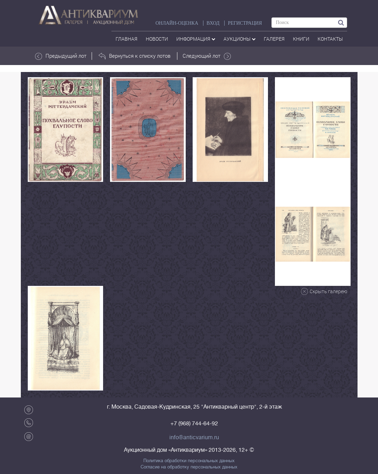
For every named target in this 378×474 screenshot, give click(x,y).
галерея (274, 38)
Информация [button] (195, 38)
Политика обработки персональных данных (189, 461)
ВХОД (213, 23)
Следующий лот (207, 56)
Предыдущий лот (60, 56)
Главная (126, 38)
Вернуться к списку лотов (134, 56)
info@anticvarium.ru (194, 437)
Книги (301, 38)
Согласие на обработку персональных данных (189, 467)
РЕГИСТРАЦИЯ (245, 23)
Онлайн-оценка (177, 23)
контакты (330, 38)
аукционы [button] (239, 38)
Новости (157, 38)
